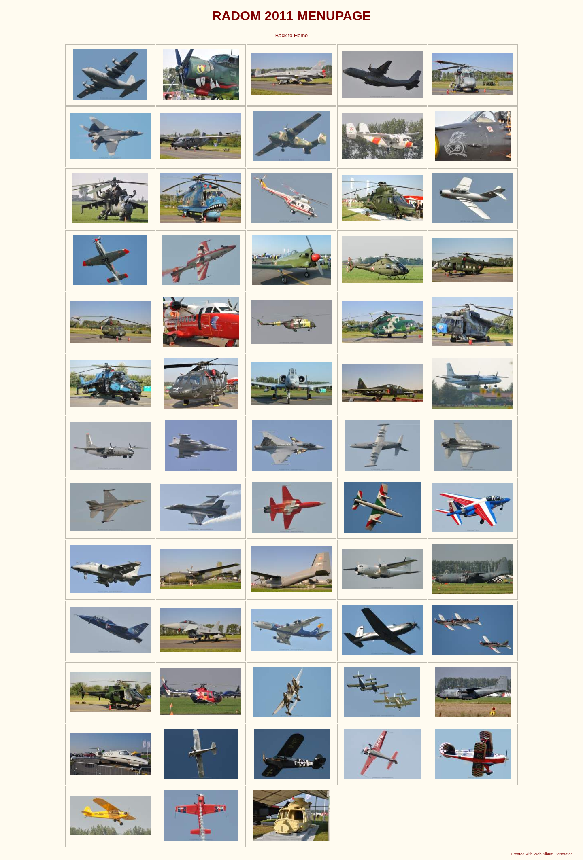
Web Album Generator (553, 854)
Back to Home (291, 35)
